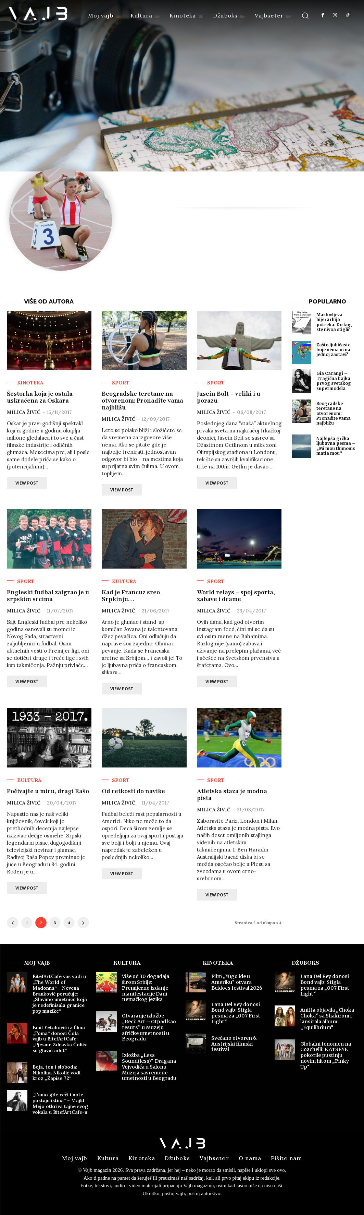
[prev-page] (12, 922)
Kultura (124, 581)
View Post (26, 483)
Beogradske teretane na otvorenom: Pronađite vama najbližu (142, 401)
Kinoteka (30, 382)
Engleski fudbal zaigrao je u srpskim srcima (48, 595)
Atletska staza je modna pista (232, 794)
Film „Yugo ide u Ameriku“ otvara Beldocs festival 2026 (236, 982)
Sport (120, 382)
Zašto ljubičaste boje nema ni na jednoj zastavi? (333, 349)
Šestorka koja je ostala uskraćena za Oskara (40, 397)
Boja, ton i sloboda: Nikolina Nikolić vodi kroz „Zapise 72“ (56, 1073)
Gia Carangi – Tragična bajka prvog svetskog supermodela (333, 381)
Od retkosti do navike (133, 791)
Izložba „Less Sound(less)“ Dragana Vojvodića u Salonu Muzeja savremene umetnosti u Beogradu (149, 1066)
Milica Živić (23, 412)
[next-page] (83, 922)
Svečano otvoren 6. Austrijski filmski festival (234, 1044)
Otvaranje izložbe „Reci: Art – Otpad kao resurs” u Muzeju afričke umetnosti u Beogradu (149, 1027)
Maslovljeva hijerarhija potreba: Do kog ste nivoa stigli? (334, 322)
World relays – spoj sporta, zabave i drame (236, 595)
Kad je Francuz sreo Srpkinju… (131, 595)
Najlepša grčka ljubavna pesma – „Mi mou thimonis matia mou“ (335, 446)
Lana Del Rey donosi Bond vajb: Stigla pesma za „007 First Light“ (235, 1013)
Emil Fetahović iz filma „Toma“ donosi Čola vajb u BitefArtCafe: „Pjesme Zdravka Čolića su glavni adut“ (60, 1038)
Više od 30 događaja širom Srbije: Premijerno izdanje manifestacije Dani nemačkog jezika (145, 987)
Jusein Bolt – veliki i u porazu (228, 397)
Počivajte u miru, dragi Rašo (48, 791)
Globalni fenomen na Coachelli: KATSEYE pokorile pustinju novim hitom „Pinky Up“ (325, 1055)
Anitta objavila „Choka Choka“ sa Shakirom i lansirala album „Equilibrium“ (327, 1018)
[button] (305, 15)
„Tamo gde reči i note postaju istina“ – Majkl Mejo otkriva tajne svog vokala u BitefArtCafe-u (60, 1103)
